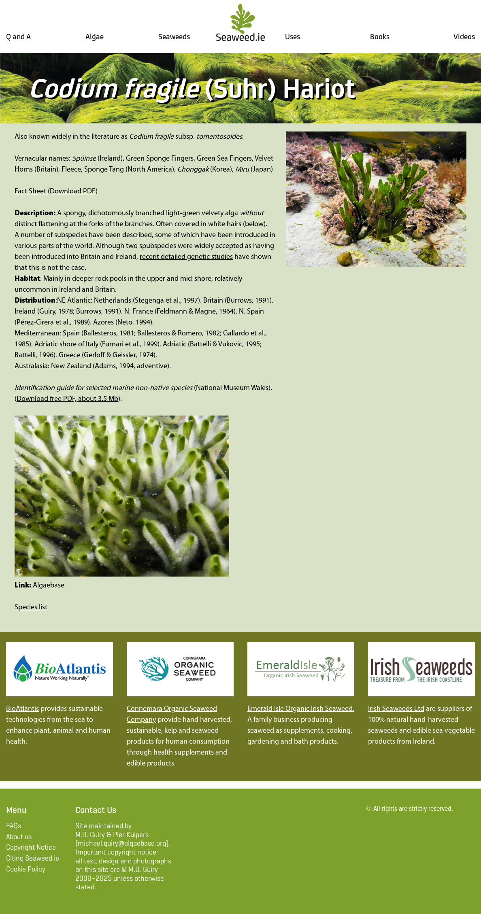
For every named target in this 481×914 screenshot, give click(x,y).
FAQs (13, 825)
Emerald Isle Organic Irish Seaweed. (300, 709)
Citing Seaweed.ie (32, 858)
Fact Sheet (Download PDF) (56, 191)
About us (19, 836)
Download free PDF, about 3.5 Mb (67, 399)
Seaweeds (174, 36)
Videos (464, 36)
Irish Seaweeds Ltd (396, 709)
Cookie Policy (25, 869)
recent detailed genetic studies (186, 257)
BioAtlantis (22, 709)
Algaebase (48, 586)
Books (379, 36)
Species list (31, 607)
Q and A (18, 36)
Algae (94, 36)
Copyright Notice (31, 847)
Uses (292, 36)
